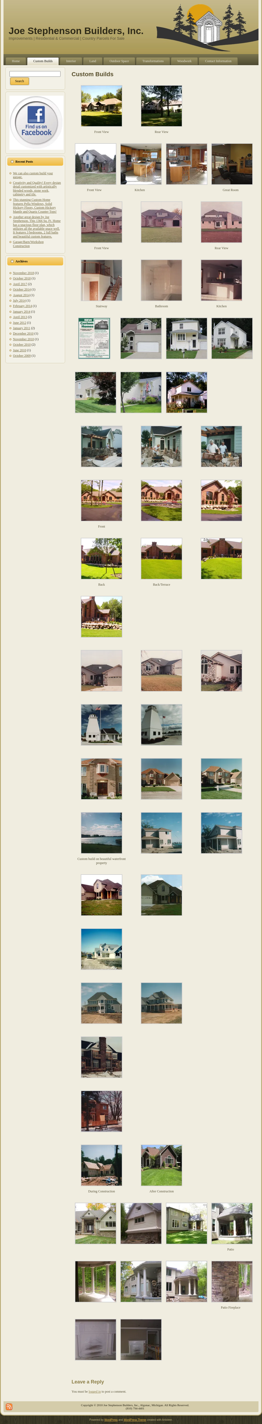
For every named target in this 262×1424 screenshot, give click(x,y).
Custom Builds (92, 74)
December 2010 (23, 333)
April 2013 (20, 317)
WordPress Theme (135, 1419)
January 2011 (21, 328)
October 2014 (22, 289)
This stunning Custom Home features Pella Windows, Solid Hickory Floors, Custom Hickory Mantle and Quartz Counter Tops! (35, 205)
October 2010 (22, 344)
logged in (95, 1391)
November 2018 (23, 273)
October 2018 (22, 278)
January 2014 (21, 312)
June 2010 (19, 350)
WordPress (110, 1419)
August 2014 (21, 295)
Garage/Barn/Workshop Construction (28, 244)
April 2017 (20, 284)
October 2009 (22, 356)
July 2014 (19, 300)
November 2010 (23, 339)
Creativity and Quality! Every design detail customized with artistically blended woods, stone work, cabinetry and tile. (37, 188)
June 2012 (19, 323)
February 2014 (22, 306)
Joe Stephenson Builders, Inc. (76, 30)
